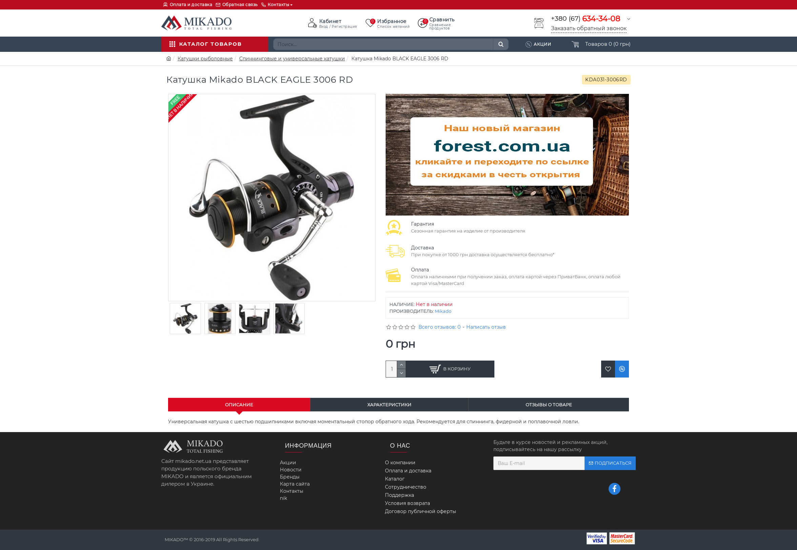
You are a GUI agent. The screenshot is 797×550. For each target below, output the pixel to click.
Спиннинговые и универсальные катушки (292, 59)
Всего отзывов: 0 (439, 327)
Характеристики (389, 404)
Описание (239, 404)
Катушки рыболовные (205, 59)
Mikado (443, 311)
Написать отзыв (486, 327)
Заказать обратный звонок (589, 28)
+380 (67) (585, 18)
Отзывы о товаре (549, 404)
